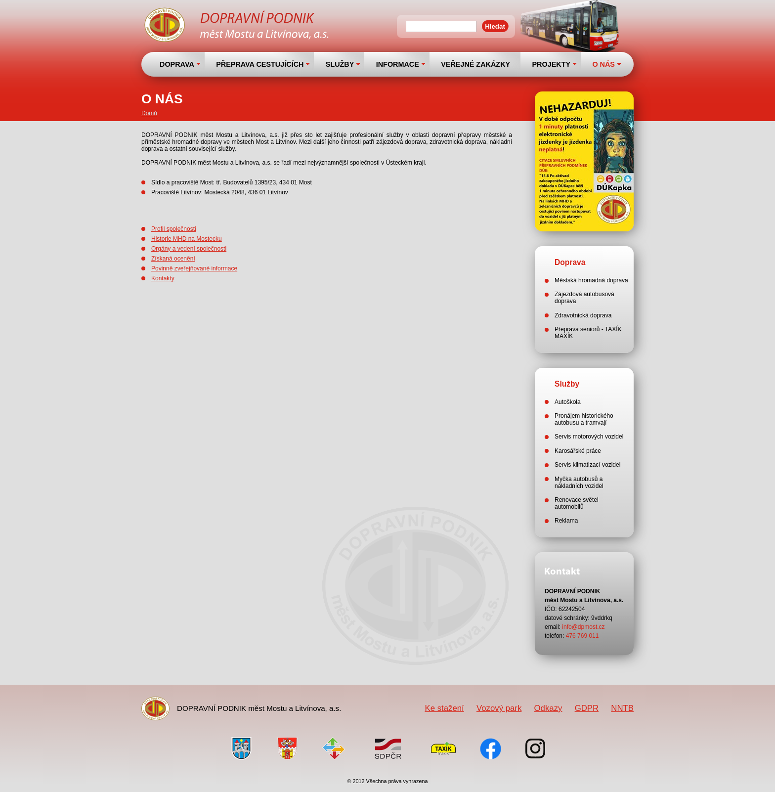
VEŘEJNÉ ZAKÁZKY (475, 64)
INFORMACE (397, 64)
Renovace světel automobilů (577, 503)
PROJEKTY (551, 64)
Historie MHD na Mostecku (186, 238)
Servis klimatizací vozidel (587, 464)
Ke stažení (444, 708)
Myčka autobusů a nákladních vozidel (579, 482)
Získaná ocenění (173, 258)
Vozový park (498, 708)
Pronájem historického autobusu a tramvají (584, 419)
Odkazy (548, 708)
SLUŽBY (340, 64)
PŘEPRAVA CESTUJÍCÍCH (259, 64)
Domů (149, 113)
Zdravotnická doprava (583, 315)
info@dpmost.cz (583, 626)
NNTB (622, 708)
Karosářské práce (578, 450)
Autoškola (568, 401)
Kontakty (162, 278)
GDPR (587, 708)
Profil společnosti (173, 228)
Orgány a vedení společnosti (188, 248)
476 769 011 (582, 635)
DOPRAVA (177, 64)
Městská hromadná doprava (591, 280)
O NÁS (603, 64)
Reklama (566, 520)
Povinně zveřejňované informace (194, 268)
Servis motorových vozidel (589, 436)
